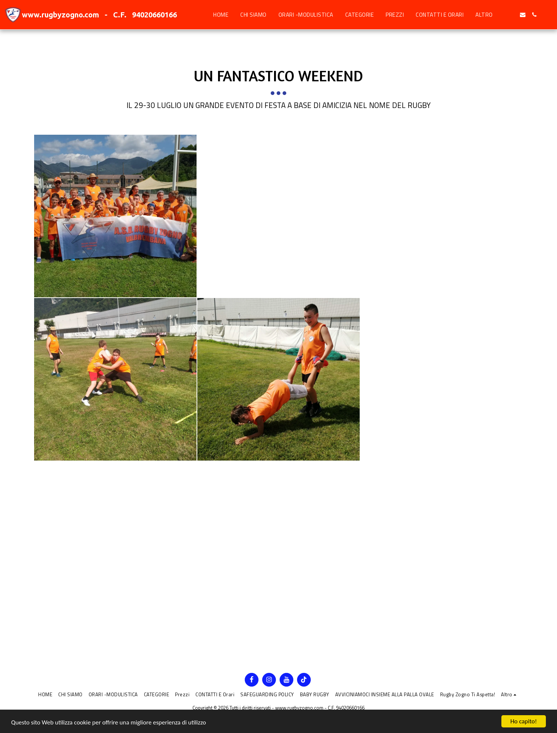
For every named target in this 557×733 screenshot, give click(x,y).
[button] (511, 14)
